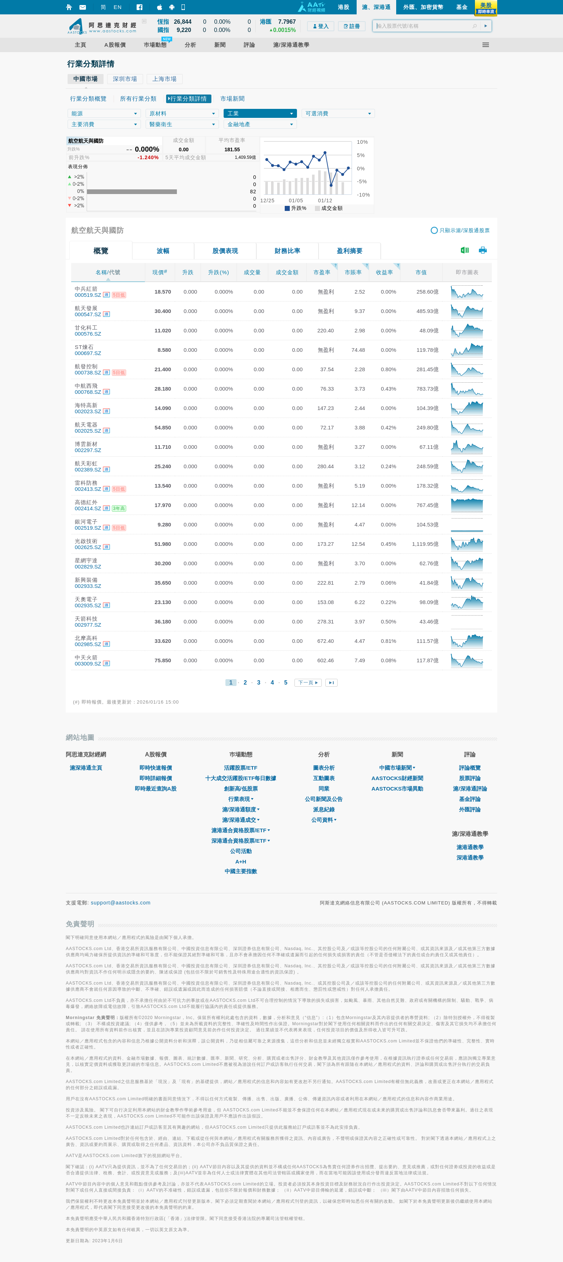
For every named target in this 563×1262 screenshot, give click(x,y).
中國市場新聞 (397, 768)
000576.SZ (88, 334)
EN (118, 7)
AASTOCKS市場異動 (397, 789)
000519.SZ (88, 295)
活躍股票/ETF (240, 768)
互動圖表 (324, 778)
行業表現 (240, 799)
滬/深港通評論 (470, 789)
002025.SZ (88, 431)
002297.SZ (88, 450)
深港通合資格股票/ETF (240, 841)
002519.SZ (88, 528)
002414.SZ (88, 508)
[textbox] (432, 26)
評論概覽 (470, 768)
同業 (324, 789)
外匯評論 (470, 809)
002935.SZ (88, 605)
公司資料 (324, 820)
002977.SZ (88, 625)
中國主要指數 (241, 871)
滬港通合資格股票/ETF (240, 830)
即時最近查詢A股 (156, 789)
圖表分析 (324, 768)
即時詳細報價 (155, 778)
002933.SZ (88, 586)
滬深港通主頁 (86, 768)
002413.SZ (88, 489)
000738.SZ (88, 372)
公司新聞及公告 (324, 799)
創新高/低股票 (241, 789)
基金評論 (470, 799)
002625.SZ (88, 547)
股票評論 (470, 778)
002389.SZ (88, 469)
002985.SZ (88, 644)
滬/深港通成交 (241, 820)
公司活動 (241, 851)
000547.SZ (88, 314)
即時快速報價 (155, 768)
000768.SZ (88, 392)
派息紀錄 (324, 809)
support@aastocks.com (121, 903)
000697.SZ (88, 353)
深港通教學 (470, 858)
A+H (240, 861)
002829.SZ (88, 566)
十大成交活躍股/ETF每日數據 (240, 778)
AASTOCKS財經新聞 (397, 778)
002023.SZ (88, 411)
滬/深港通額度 (241, 809)
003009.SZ (88, 663)
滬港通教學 (470, 847)
